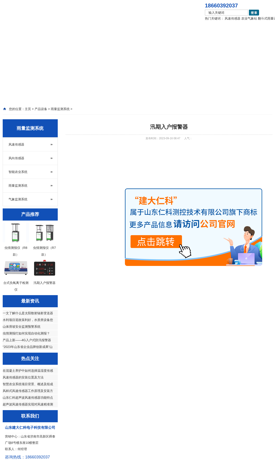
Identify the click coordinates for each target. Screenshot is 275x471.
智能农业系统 (18, 172)
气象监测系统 (18, 199)
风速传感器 (232, 18)
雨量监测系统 (18, 185)
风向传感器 (16, 158)
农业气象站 (249, 18)
